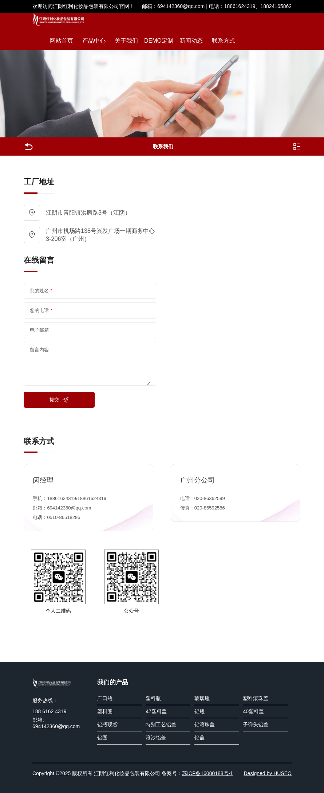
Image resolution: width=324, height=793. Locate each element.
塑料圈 (104, 711)
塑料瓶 (153, 698)
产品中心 (94, 41)
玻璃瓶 (202, 698)
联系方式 (223, 41)
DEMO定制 (158, 41)
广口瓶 (104, 698)
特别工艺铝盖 (161, 724)
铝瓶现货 (107, 724)
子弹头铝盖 (255, 724)
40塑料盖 (253, 711)
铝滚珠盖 (204, 724)
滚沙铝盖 (156, 738)
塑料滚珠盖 (255, 698)
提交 (59, 399)
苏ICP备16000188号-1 (207, 773)
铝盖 (199, 738)
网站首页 (61, 41)
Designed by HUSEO (268, 773)
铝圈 (102, 738)
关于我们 (126, 41)
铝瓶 (199, 711)
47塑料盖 (156, 711)
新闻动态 (191, 41)
